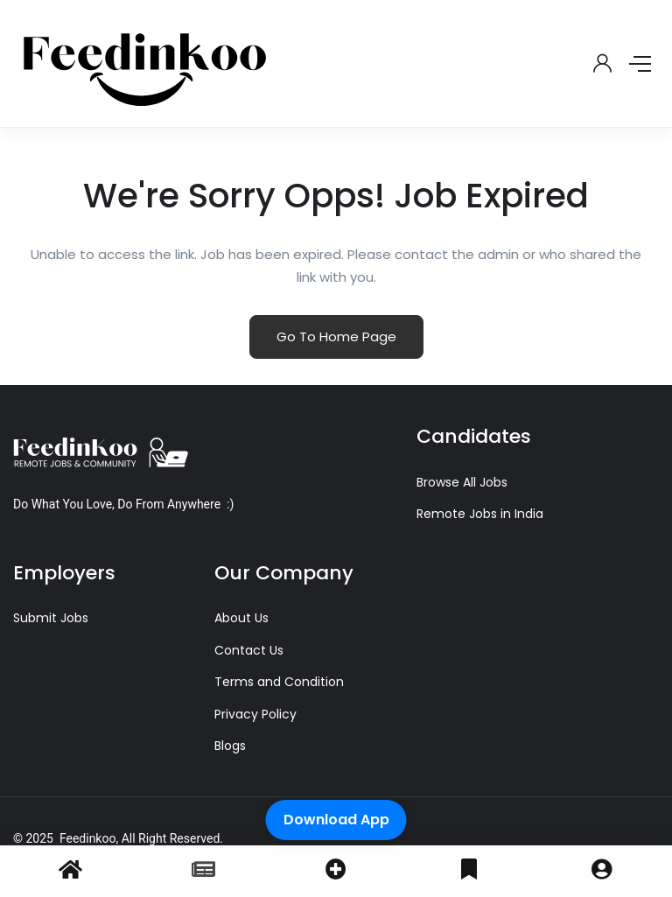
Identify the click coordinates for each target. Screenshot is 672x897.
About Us (241, 618)
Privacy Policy (255, 714)
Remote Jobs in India (479, 513)
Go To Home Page (336, 336)
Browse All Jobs (462, 482)
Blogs (230, 745)
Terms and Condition (279, 681)
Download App (336, 819)
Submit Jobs (50, 618)
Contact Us (249, 650)
